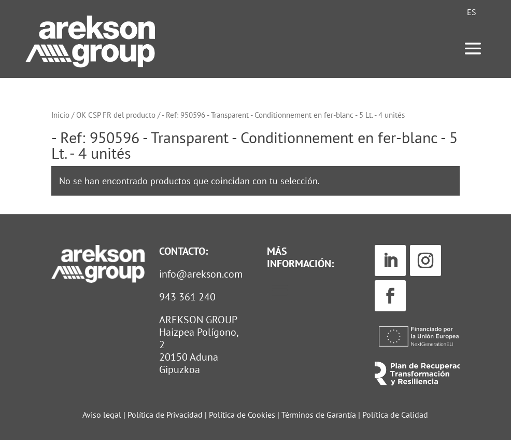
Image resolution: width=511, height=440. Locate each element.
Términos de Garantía (319, 414)
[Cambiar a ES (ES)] (471, 11)
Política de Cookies (243, 414)
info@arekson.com (201, 274)
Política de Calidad (395, 414)
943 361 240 (187, 297)
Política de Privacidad (165, 414)
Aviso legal (101, 414)
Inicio (60, 115)
